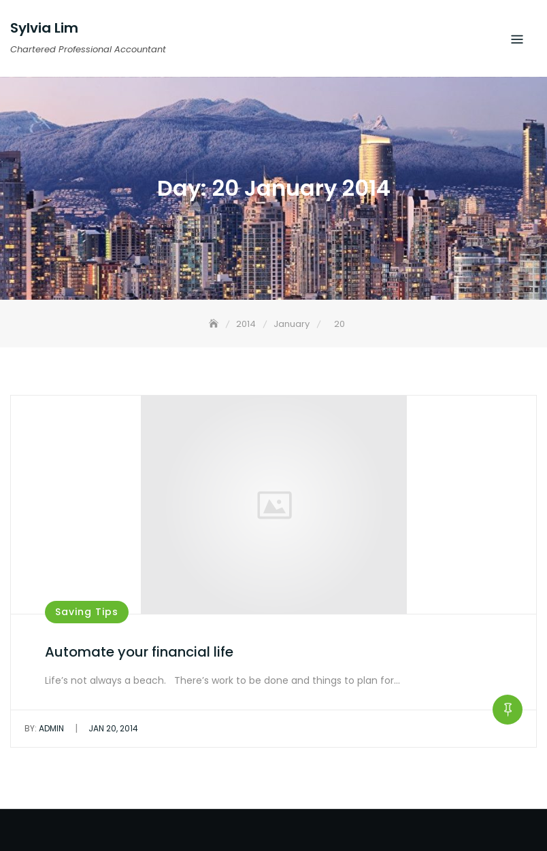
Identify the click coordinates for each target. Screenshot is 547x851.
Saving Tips (86, 612)
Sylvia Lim (44, 27)
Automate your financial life (139, 651)
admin (44, 728)
